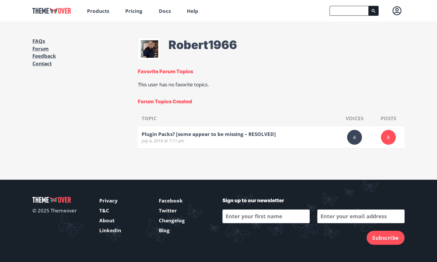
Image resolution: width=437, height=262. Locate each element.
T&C (104, 210)
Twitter (168, 210)
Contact (42, 63)
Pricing (133, 11)
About (106, 220)
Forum (40, 48)
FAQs (38, 41)
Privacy (108, 200)
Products (98, 11)
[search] (349, 11)
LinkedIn (110, 230)
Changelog (172, 220)
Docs (165, 11)
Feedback (44, 56)
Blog (164, 230)
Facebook (171, 200)
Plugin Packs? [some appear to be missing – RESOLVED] (209, 134)
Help (192, 11)
